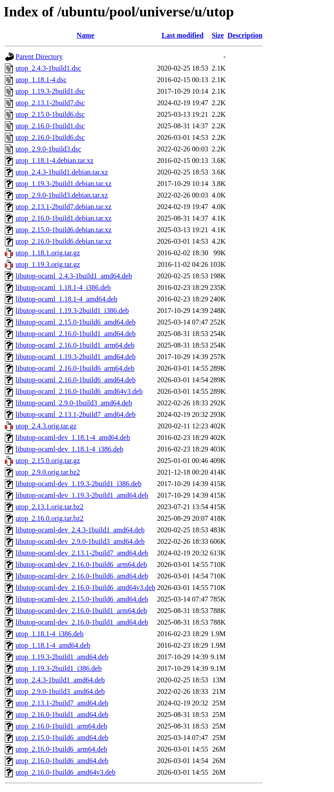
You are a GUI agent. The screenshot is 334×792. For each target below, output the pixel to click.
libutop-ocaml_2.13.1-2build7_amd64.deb (76, 414)
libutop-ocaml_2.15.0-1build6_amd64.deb (76, 322)
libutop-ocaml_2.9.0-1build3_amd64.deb (74, 403)
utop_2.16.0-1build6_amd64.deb (62, 760)
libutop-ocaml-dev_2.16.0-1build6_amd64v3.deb (85, 587)
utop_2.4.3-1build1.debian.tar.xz (62, 172)
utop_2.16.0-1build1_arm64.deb (61, 726)
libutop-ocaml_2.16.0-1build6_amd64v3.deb (79, 391)
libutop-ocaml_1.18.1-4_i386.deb (63, 287)
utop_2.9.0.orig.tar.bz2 (48, 472)
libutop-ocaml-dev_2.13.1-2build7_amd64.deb (82, 553)
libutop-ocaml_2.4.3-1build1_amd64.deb (74, 276)
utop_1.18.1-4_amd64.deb (53, 645)
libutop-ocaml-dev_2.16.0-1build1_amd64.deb (82, 622)
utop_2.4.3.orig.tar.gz (46, 426)
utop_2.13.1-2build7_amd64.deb (62, 703)
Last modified (182, 35)
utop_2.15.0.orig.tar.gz (48, 460)
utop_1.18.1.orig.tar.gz (48, 253)
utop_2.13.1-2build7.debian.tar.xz (63, 206)
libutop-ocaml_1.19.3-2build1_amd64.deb (76, 356)
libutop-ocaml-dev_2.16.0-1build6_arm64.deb (81, 564)
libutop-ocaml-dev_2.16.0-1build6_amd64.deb (82, 576)
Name (85, 35)
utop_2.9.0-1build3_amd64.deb (60, 691)
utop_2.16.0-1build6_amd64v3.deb (65, 772)
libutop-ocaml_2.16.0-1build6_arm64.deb (75, 368)
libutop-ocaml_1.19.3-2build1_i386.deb (72, 310)
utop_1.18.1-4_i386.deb (49, 634)
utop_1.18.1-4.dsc (41, 79)
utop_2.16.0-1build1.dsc (50, 126)
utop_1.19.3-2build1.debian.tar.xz (63, 183)
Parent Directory (39, 56)
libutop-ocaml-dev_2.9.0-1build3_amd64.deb (80, 541)
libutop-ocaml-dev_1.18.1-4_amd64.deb (73, 437)
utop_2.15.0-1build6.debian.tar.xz (63, 230)
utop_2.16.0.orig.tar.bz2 (49, 518)
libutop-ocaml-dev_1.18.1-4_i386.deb (69, 449)
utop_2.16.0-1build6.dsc (50, 137)
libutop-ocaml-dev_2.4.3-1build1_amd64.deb (80, 530)
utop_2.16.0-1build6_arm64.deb (61, 749)
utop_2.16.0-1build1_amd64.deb (62, 714)
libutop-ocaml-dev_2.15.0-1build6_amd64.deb (82, 599)
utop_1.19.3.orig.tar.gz (48, 264)
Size (218, 35)
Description (245, 35)
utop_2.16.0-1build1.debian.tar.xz (63, 218)
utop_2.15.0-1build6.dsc (50, 114)
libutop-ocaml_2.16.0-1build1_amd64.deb (76, 333)
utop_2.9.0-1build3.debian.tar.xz (62, 195)
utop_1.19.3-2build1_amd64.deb (62, 657)
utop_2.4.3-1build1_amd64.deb (60, 680)
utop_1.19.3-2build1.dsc (50, 91)
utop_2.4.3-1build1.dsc (48, 68)
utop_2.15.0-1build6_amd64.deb (62, 737)
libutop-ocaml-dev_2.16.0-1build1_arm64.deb (81, 610)
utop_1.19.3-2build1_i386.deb (59, 668)
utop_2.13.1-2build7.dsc (50, 103)
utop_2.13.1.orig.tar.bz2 (49, 507)
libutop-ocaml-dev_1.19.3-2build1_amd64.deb (82, 495)
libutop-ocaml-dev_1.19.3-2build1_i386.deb (78, 483)
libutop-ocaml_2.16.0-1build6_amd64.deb (76, 380)
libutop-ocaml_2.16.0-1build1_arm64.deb (75, 345)
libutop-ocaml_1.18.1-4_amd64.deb (67, 299)
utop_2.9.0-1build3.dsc (48, 149)
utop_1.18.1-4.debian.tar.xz (55, 160)
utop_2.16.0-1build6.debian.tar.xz (63, 241)
